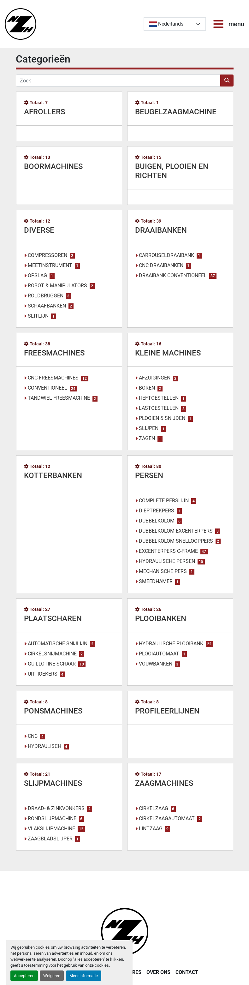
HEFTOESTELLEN (159, 398)
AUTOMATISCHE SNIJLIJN (57, 644)
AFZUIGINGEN (154, 378)
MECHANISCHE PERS (163, 571)
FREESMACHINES (54, 353)
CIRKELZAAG (153, 808)
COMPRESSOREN (47, 255)
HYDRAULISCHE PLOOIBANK (171, 644)
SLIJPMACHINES (53, 783)
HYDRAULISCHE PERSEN (167, 561)
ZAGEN (147, 438)
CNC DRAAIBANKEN (161, 265)
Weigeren (51, 975)
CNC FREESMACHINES (53, 378)
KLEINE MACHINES (168, 353)
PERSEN (149, 475)
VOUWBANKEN (155, 664)
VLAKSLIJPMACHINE (51, 829)
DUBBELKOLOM (157, 521)
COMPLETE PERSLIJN (164, 501)
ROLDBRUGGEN (45, 296)
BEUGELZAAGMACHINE (175, 111)
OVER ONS (158, 972)
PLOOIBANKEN (160, 618)
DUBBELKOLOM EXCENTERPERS (176, 531)
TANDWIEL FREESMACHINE (59, 398)
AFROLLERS (44, 111)
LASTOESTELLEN (159, 408)
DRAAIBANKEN (161, 230)
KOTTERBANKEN (53, 475)
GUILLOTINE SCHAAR (52, 664)
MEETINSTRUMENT (50, 265)
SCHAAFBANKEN (47, 306)
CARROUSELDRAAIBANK (166, 255)
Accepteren (24, 975)
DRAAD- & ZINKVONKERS (56, 808)
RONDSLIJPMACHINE (52, 818)
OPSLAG (37, 275)
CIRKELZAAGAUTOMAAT (167, 818)
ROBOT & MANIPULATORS (57, 286)
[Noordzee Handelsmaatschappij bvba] (124, 931)
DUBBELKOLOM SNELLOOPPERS (176, 541)
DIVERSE (39, 230)
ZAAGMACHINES (164, 783)
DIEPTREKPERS (156, 511)
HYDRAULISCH (44, 746)
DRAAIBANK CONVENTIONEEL (173, 275)
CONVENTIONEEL (47, 388)
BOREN (147, 388)
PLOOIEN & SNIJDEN (162, 418)
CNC (33, 736)
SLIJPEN (148, 428)
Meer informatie (83, 975)
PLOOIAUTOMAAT (159, 654)
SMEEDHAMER (156, 581)
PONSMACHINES (53, 711)
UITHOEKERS (42, 674)
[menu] (219, 24)
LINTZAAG (151, 829)
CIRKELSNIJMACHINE (52, 654)
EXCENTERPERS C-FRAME (168, 551)
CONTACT (186, 972)
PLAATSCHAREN (53, 618)
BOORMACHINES (53, 166)
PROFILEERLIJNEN (167, 711)
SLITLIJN (38, 316)
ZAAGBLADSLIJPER (50, 839)
